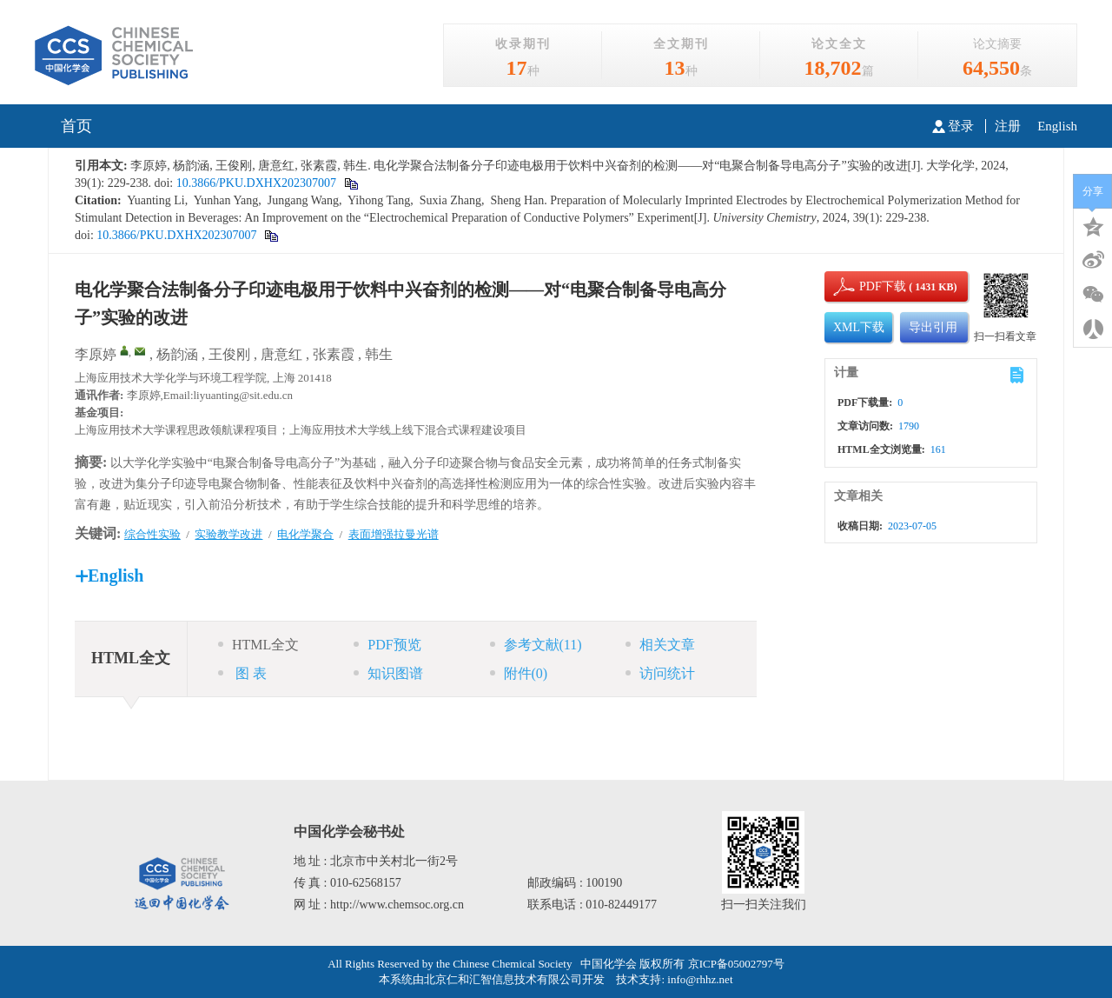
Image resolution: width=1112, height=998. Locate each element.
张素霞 (333, 354)
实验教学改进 (228, 534)
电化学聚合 (305, 534)
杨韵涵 (177, 354)
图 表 (242, 673)
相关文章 (660, 644)
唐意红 (281, 354)
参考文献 (536, 644)
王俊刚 (229, 354)
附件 (519, 673)
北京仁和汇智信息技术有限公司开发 (514, 979)
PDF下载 (868, 286)
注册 (1008, 126)
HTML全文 (258, 644)
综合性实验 (152, 534)
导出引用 (933, 327)
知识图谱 (388, 673)
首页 (76, 126)
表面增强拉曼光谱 (393, 534)
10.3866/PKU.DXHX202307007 (254, 183)
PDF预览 (387, 644)
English (1057, 126)
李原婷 (95, 354)
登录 (953, 126)
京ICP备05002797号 (736, 963)
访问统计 (660, 673)
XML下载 (858, 327)
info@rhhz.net (699, 979)
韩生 (379, 354)
